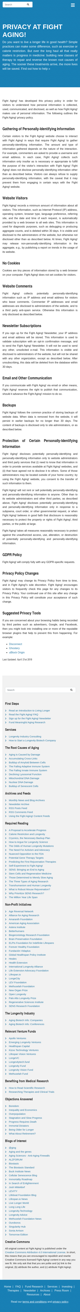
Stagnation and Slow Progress (25, 1117)
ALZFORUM (16, 1159)
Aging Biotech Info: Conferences (26, 1024)
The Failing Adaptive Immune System (29, 766)
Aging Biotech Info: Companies (26, 1020)
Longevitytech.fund (19, 1062)
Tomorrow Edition (18, 1234)
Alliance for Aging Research (24, 915)
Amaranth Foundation (21, 919)
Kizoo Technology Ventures (24, 1050)
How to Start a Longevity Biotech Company (32, 740)
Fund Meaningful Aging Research (27, 722)
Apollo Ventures (17, 1038)
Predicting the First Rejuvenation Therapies (32, 861)
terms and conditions (35, 1301)
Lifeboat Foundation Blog (22, 1195)
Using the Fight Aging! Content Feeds (29, 816)
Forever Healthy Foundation (24, 946)
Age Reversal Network (21, 911)
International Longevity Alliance (26, 966)
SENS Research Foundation (24, 1006)
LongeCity (14, 978)
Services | (54, 1286)
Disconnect (15, 644)
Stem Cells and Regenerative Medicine (30, 873)
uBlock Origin (17, 652)
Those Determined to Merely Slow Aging (31, 877)
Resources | (35, 1294)
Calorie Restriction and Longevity (27, 834)
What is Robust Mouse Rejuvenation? (29, 889)
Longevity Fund (17, 1065)
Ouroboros (15, 1222)
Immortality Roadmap (20, 1179)
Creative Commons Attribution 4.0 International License (35, 1252)
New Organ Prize (18, 990)
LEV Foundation (18, 982)
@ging (12, 1147)
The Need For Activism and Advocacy (29, 849)
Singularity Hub (17, 1226)
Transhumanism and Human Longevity (30, 885)
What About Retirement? (22, 1133)
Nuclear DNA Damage (21, 782)
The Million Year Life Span (23, 897)
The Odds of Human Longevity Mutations (31, 846)
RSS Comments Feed (21, 812)
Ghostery (14, 648)
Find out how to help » (35, 68)
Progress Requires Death (22, 1121)
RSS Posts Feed (18, 808)
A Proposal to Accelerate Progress (27, 830)
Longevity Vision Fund (21, 1069)
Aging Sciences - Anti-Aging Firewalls (29, 1155)
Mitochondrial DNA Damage (24, 778)
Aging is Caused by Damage (24, 754)
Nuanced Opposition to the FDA (26, 853)
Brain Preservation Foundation (25, 939)
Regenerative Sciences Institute (26, 1002)
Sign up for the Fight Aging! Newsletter (30, 718)
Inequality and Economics (23, 1110)
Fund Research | (35, 1286)
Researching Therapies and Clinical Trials (31, 1091)
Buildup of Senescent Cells (23, 786)
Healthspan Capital (19, 1046)
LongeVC (14, 1058)
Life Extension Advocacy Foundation (29, 970)
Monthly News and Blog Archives (27, 800)
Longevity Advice (18, 1214)
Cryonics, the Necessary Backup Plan (29, 838)
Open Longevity (17, 994)
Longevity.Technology (20, 1210)
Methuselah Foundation (22, 986)
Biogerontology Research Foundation (29, 935)
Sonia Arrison (16, 1230)
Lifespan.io (15, 974)
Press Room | (64, 1290)
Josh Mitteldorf (17, 1187)
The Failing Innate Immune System (28, 770)
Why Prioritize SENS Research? (26, 893)
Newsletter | (31, 1290)
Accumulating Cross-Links (23, 758)
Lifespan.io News (18, 1199)
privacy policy (60, 1301)
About (48, 1294)
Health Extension (18, 962)
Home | (9, 1286)
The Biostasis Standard (21, 1167)
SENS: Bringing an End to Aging (26, 869)
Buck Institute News (20, 1171)
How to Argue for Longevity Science (28, 842)
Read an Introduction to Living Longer (29, 710)
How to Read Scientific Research (27, 1087)
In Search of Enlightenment (24, 1183)
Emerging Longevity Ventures (25, 1042)
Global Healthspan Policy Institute (27, 954)
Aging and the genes (20, 1151)
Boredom (14, 1106)
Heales (13, 958)
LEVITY (13, 1191)
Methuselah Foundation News (25, 1218)
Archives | (47, 1290)
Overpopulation (17, 1113)
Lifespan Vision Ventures (22, 1054)
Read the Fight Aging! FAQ (23, 714)
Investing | (69, 1286)
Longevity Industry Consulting (25, 736)
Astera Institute (17, 927)
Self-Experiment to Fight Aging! (26, 865)
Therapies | (15, 1290)
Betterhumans (16, 931)
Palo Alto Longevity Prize (22, 998)
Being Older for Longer (21, 1129)
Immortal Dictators (19, 1125)
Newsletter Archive (19, 804)
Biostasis (14, 1163)
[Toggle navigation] (73, 4)
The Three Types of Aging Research (28, 881)
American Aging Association (24, 923)
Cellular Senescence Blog (23, 1175)
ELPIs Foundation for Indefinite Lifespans (31, 943)
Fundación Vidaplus (19, 950)
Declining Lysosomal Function (25, 774)
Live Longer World (19, 1203)
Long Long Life (17, 1206)
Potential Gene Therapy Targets (26, 857)
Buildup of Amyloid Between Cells (27, 762)
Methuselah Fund (18, 1073)
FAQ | (19, 1286)
